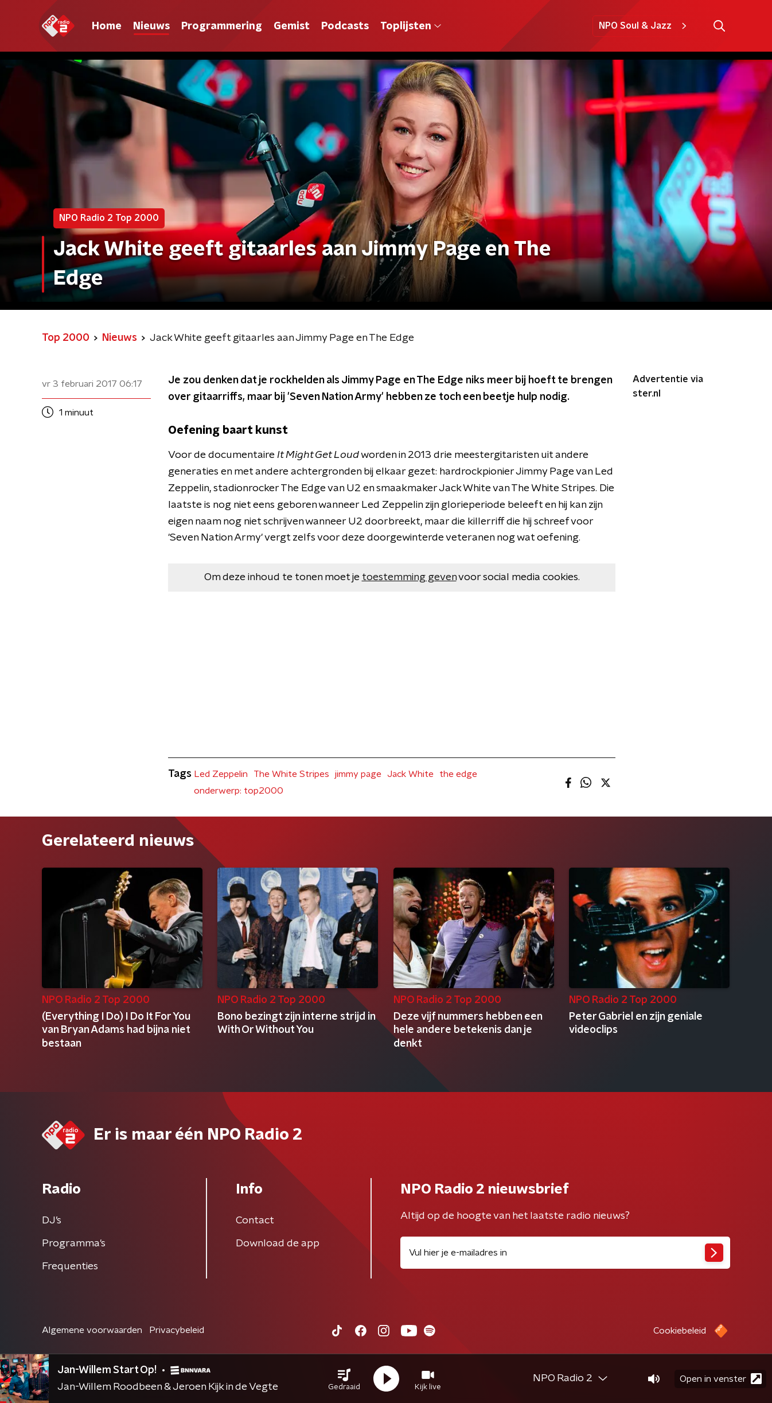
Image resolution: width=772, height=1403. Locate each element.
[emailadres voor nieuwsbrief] (565, 1253)
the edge (458, 774)
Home (107, 26)
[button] (344, 1379)
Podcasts (345, 26)
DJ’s (51, 1220)
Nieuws (151, 26)
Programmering (221, 26)
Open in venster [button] (721, 1378)
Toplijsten (410, 26)
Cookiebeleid (679, 1330)
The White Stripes (291, 774)
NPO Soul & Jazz (644, 26)
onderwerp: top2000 (238, 790)
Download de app (277, 1243)
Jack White (410, 774)
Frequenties (70, 1266)
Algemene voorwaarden (92, 1330)
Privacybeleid (176, 1330)
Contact (255, 1220)
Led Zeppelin (221, 774)
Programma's (74, 1243)
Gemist (292, 26)
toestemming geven (409, 577)
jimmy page (358, 774)
